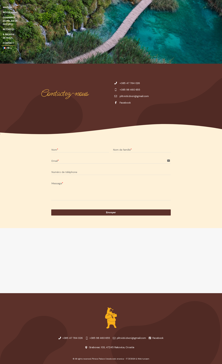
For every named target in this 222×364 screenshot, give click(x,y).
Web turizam (143, 358)
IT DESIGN (130, 358)
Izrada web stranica (115, 358)
